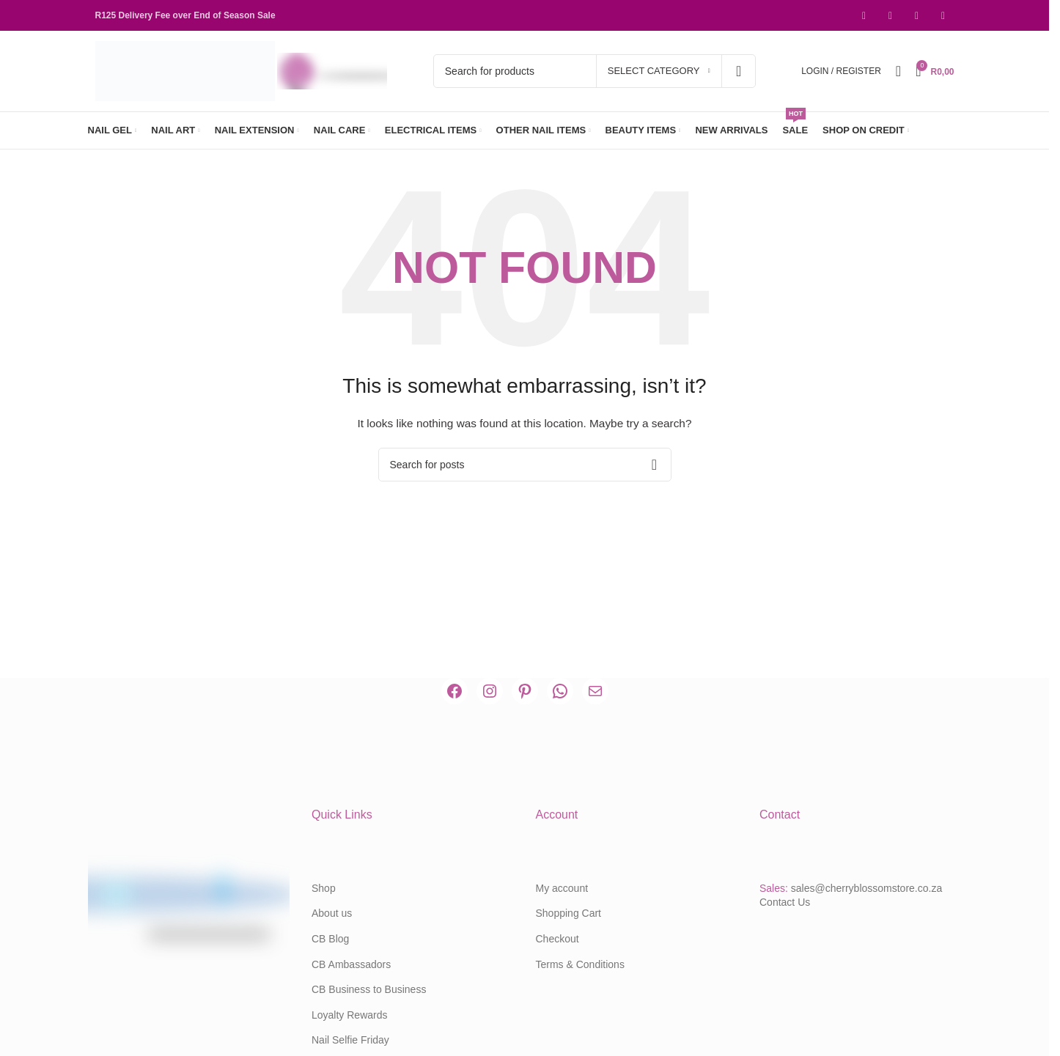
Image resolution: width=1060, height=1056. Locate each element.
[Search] (594, 71)
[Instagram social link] (891, 15)
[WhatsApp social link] (943, 15)
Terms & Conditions (580, 964)
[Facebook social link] (864, 15)
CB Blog (330, 939)
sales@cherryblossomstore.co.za (866, 888)
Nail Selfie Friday (350, 1040)
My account (562, 888)
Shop (324, 888)
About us (332, 913)
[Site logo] (186, 70)
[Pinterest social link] (917, 15)
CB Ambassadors (351, 964)
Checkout (557, 939)
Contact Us (784, 902)
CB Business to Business (369, 989)
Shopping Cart (569, 913)
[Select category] (659, 71)
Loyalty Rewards (350, 1015)
